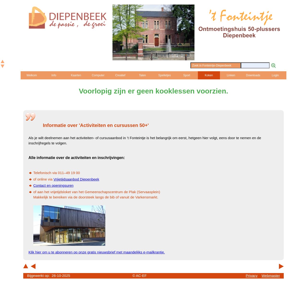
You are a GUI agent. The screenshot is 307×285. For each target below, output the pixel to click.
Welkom (32, 75)
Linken (231, 75)
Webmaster (270, 276)
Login (275, 75)
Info (53, 75)
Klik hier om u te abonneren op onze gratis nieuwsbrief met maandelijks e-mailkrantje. (97, 252)
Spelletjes (164, 75)
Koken (209, 75)
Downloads (253, 75)
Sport (186, 75)
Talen (142, 75)
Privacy (252, 276)
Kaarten (76, 75)
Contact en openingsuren (53, 185)
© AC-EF (139, 276)
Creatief (120, 75)
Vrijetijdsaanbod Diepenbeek (76, 179)
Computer (98, 75)
